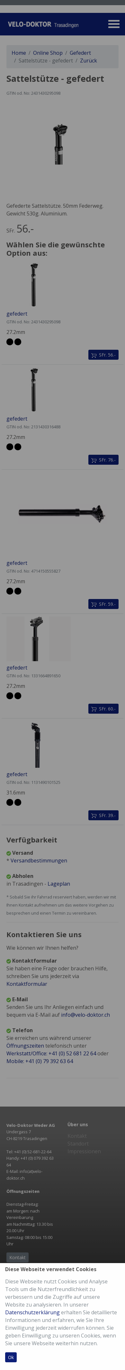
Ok (11, 1357)
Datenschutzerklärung (32, 1312)
